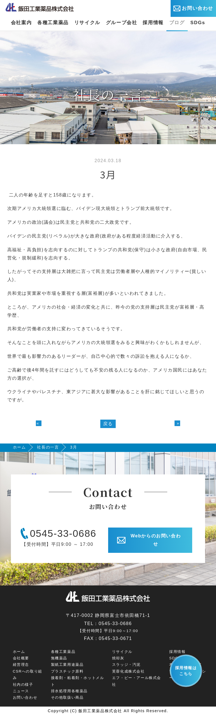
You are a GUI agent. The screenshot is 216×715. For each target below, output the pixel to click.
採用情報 (153, 22)
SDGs (198, 22)
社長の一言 (48, 447)
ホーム (19, 447)
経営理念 (21, 664)
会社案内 (21, 22)
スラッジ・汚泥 (126, 664)
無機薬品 (59, 658)
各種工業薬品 (53, 22)
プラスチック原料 (67, 671)
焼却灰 (118, 658)
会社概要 (21, 658)
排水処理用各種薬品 (69, 691)
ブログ (177, 22)
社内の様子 (23, 684)
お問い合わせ (193, 8)
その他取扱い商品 (67, 697)
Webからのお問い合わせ (149, 539)
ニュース (21, 691)
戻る (108, 423)
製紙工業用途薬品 (67, 664)
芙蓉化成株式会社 (128, 671)
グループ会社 (121, 22)
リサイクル (87, 22)
